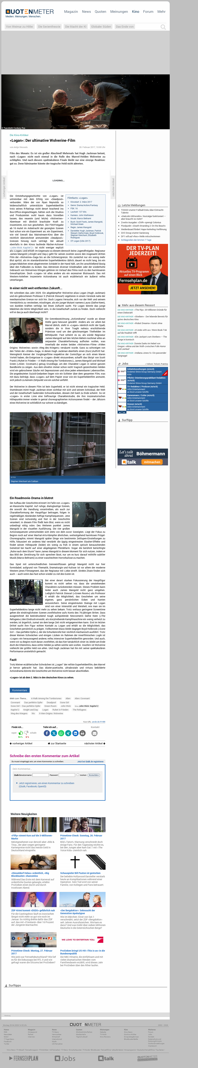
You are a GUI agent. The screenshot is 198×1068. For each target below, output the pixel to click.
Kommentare (19, 690)
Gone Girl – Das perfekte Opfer (25, 706)
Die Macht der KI (75, 26)
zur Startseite (57, 743)
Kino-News (128, 1032)
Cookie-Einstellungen (156, 1043)
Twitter (6, 1044)
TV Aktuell (20, 1050)
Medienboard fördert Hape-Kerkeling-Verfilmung (144, 229)
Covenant (15, 702)
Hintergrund (32, 1032)
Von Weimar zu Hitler (19, 26)
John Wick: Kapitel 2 (86, 706)
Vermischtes (56, 1034)
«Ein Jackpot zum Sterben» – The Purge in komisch (142, 338)
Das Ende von (125, 26)
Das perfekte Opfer (33, 702)
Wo (33, 713)
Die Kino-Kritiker (130, 1034)
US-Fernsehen (57, 1044)
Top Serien (160, 1050)
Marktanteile (81, 1034)
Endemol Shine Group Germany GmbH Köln (143, 371)
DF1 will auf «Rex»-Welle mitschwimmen (140, 236)
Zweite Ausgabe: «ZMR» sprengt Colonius (141, 222)
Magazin (71, 11)
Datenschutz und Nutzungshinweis (155, 1040)
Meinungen (119, 11)
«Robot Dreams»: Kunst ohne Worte (140, 324)
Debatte (103, 1032)
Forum (148, 11)
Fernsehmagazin (31, 1050)
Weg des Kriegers (19, 713)
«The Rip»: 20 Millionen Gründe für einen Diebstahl (142, 311)
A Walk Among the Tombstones (46, 698)
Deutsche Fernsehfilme (146, 1050)
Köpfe (54, 1041)
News (86, 11)
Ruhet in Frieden (60, 709)
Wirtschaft (56, 1037)
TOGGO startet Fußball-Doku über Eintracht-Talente (142, 211)
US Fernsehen (55, 1050)
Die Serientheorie (49, 26)
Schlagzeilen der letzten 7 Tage (136, 239)
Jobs (150, 1034)
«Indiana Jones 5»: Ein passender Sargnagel (142, 354)
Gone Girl (64, 702)
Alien (68, 698)
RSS (5, 1032)
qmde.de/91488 (98, 721)
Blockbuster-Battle (131, 1039)
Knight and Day (30, 709)
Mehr (161, 11)
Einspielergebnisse (131, 1037)
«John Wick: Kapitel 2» (22, 247)
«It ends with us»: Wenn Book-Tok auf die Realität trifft (142, 331)
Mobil (6, 1037)
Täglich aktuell (82, 1037)
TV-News (55, 1032)
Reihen (30, 1034)
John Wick (66, 706)
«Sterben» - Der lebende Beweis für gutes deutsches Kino (143, 318)
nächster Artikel (94, 743)
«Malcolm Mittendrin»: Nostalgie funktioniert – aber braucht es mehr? (143, 217)
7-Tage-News (9, 1039)
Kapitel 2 (15, 709)
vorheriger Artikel (21, 743)
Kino (135, 11)
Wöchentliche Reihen (84, 1032)
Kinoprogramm (130, 1050)
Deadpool (51, 702)
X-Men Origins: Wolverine (51, 713)
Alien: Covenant (82, 698)
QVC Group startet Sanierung (135, 232)
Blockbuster (95, 1050)
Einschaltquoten (75, 1050)
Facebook (7, 1041)
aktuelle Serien (117, 1050)
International (57, 1039)
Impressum (152, 1046)
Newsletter (8, 1034)
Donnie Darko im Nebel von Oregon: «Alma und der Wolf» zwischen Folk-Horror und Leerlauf (142, 346)
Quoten (100, 11)
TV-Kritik (103, 1034)
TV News (64, 1050)
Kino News (11, 1050)
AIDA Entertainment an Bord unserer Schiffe (138, 389)
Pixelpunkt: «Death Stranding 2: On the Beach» (143, 225)
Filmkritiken (43, 1050)
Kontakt (151, 1037)
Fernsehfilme (106, 1050)
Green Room (50, 706)
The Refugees (79, 709)
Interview (31, 1037)
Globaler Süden (101, 26)
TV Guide (86, 1050)
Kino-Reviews (105, 1037)
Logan (45, 709)
